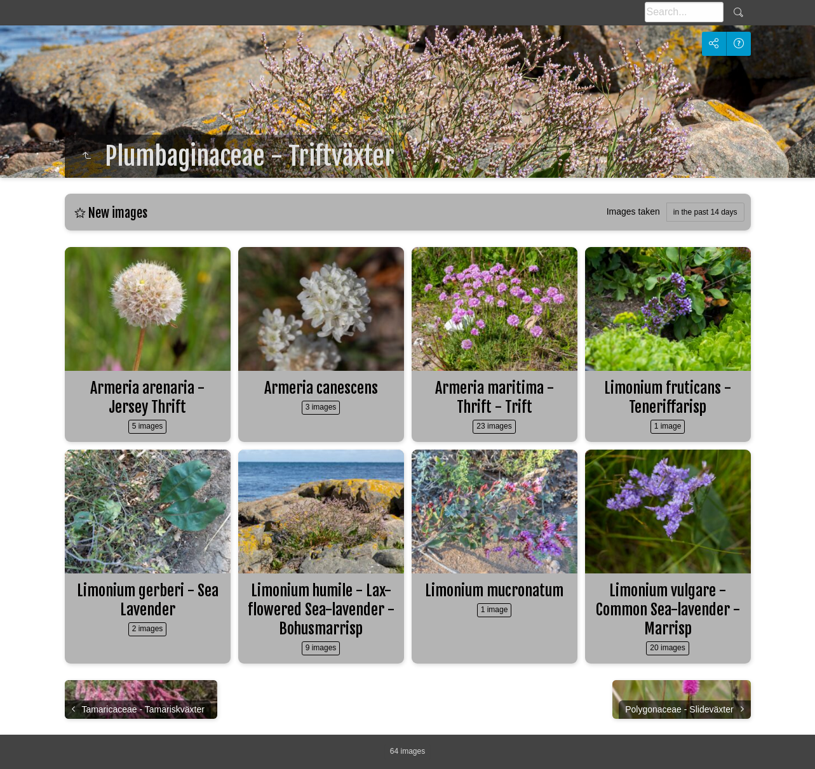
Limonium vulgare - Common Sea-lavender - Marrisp (668, 609)
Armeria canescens (321, 388)
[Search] (684, 12)
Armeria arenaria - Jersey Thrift (147, 397)
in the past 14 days (705, 212)
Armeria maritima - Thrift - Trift (494, 397)
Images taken (633, 211)
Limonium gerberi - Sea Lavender (148, 600)
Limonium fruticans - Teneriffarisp (667, 397)
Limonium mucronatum (494, 590)
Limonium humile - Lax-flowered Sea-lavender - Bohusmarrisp (321, 609)
